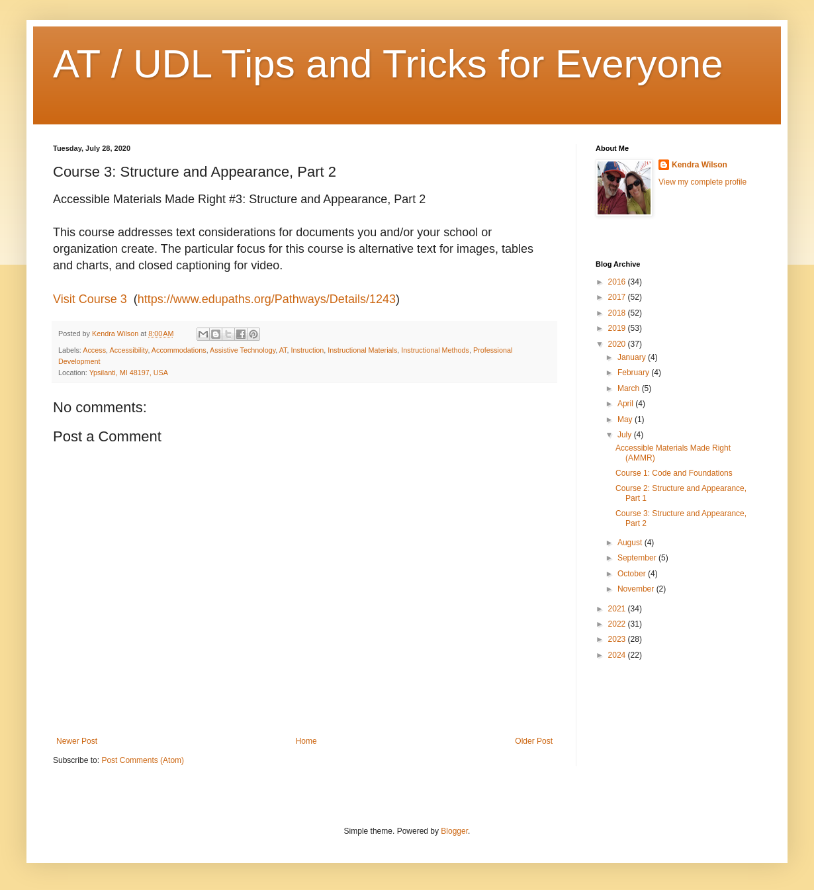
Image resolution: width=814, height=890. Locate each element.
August (631, 542)
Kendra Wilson (699, 164)
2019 (618, 328)
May (626, 419)
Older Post (534, 741)
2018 (618, 313)
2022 (618, 624)
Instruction (307, 350)
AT (283, 350)
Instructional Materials (362, 350)
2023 (618, 639)
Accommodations (179, 350)
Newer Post (76, 741)
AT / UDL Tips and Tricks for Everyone (388, 64)
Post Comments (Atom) (142, 760)
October (632, 573)
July (625, 434)
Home (306, 741)
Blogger (454, 831)
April (626, 403)
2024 (618, 655)
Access (94, 350)
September (637, 557)
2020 (618, 344)
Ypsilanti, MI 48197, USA (128, 373)
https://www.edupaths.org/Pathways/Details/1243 (267, 299)
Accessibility (128, 350)
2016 (618, 282)
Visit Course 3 (90, 299)
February (634, 372)
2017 (618, 297)
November (636, 589)
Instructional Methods (435, 350)
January (632, 357)
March (629, 388)
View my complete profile (702, 182)
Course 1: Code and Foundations (674, 473)
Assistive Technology (242, 350)
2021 (618, 608)
